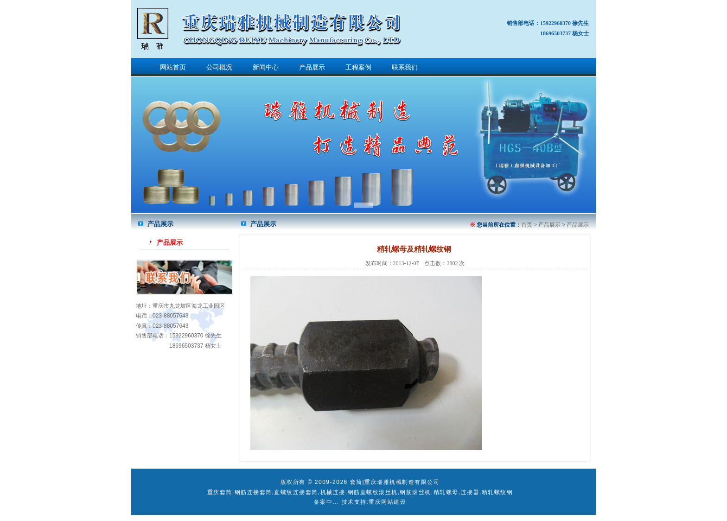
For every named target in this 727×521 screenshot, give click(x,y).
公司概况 (219, 67)
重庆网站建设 (387, 502)
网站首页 (173, 67)
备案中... (326, 502)
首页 (526, 225)
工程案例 (358, 67)
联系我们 (405, 67)
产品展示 (312, 67)
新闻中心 (266, 67)
